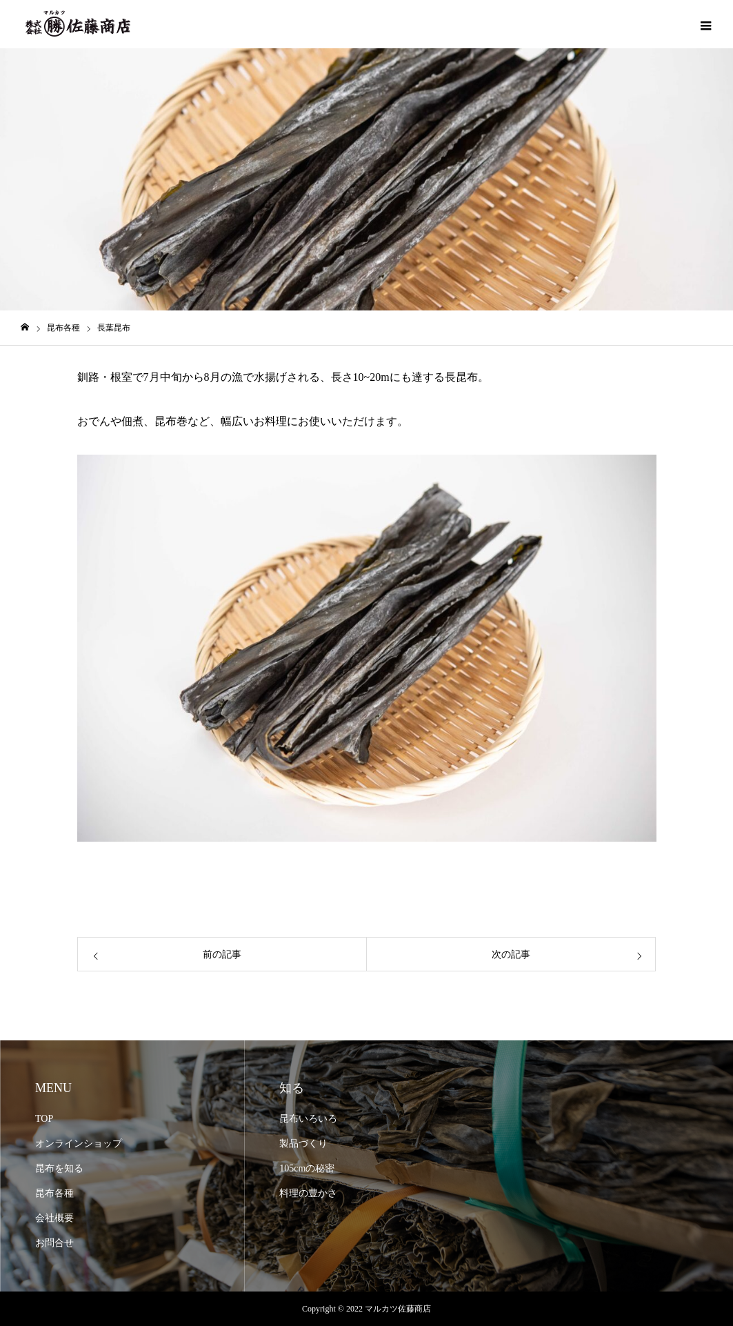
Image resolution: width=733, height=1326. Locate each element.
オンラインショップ (78, 1143)
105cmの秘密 (306, 1168)
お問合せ (54, 1243)
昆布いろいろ (308, 1119)
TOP (44, 1119)
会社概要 (54, 1218)
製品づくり (303, 1143)
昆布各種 (54, 1193)
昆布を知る (59, 1168)
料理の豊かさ (308, 1193)
